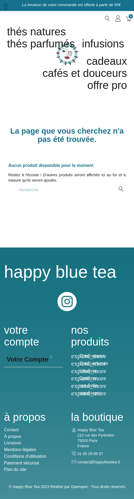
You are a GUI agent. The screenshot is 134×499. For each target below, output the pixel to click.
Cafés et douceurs (85, 73)
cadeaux (107, 61)
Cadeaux (88, 378)
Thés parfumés (41, 44)
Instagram (67, 301)
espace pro (90, 393)
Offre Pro (107, 85)
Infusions (103, 44)
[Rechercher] (67, 190)
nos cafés (89, 385)
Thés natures (36, 31)
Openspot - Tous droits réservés (98, 487)
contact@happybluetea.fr (99, 462)
